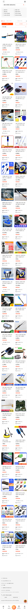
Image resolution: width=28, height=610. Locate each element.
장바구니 (19, 607)
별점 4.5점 (16, 9)
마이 (25, 607)
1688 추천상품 (6, 13)
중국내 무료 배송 (18, 15)
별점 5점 (5, 9)
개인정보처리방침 (15, 597)
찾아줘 (9, 607)
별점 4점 (5, 11)
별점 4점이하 (17, 11)
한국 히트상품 (17, 13)
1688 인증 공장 (6, 15)
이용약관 (5, 597)
